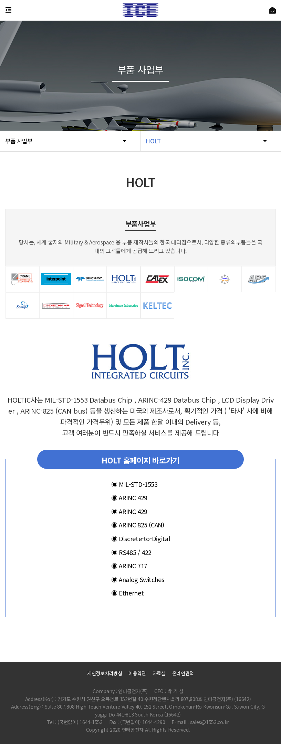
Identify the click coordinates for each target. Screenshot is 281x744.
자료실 (159, 673)
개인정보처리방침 (104, 673)
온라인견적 (183, 673)
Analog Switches (137, 579)
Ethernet (127, 592)
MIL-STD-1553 (134, 483)
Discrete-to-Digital (140, 538)
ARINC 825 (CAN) (137, 524)
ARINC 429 (129, 497)
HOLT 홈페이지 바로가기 (140, 459)
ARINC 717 (129, 565)
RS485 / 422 (131, 551)
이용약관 (137, 673)
